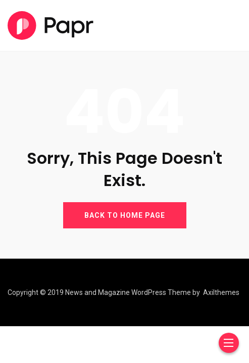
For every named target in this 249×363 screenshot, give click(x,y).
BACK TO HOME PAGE (124, 215)
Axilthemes (221, 292)
